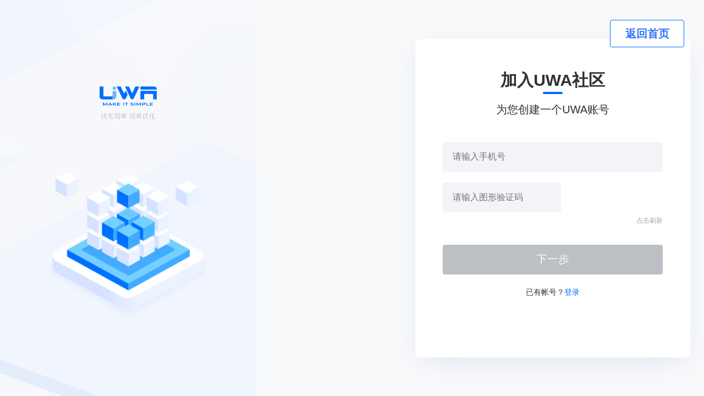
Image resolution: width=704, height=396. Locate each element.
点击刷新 (649, 220)
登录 (572, 292)
